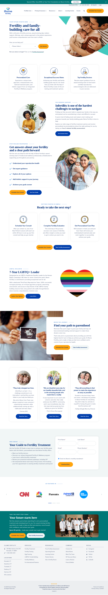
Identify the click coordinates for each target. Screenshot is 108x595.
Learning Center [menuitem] (49, 554)
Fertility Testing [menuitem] (29, 551)
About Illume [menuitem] (69, 551)
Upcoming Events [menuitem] (50, 551)
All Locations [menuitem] (7, 574)
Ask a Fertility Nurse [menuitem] (50, 559)
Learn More (76, 2)
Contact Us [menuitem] (69, 549)
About (60, 10)
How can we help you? (16, 42)
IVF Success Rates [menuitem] (71, 557)
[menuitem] (73, 5)
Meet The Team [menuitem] (70, 554)
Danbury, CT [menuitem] (7, 569)
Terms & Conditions (98, 586)
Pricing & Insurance (40, 10)
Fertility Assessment (38, 51)
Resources (52, 10)
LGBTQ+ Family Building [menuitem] (31, 557)
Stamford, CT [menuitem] (8, 564)
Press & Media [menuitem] (70, 562)
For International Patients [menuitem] (32, 562)
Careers (102, 588)
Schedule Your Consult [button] (95, 10)
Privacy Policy (95, 588)
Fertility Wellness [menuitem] (29, 559)
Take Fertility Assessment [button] (63, 247)
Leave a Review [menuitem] (70, 559)
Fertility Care (27, 10)
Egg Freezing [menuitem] (28, 554)
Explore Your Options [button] (17, 296)
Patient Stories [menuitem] (49, 557)
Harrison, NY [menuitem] (7, 572)
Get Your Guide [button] (34, 192)
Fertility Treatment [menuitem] (30, 549)
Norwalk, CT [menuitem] (7, 561)
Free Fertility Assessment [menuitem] (52, 549)
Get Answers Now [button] (63, 133)
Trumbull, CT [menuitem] (7, 566)
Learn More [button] (33, 296)
